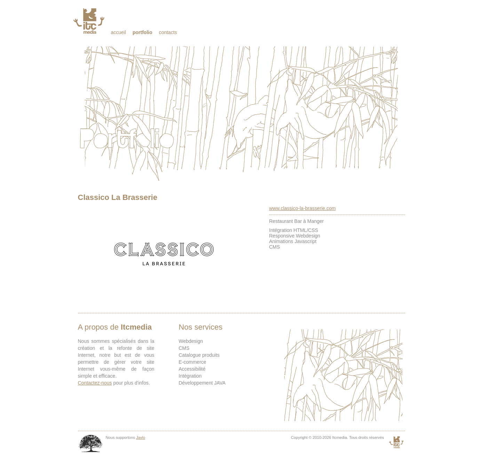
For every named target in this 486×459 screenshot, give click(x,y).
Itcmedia (89, 21)
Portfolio (142, 32)
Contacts (168, 32)
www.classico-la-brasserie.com (302, 208)
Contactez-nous (95, 383)
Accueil (118, 32)
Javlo (140, 437)
